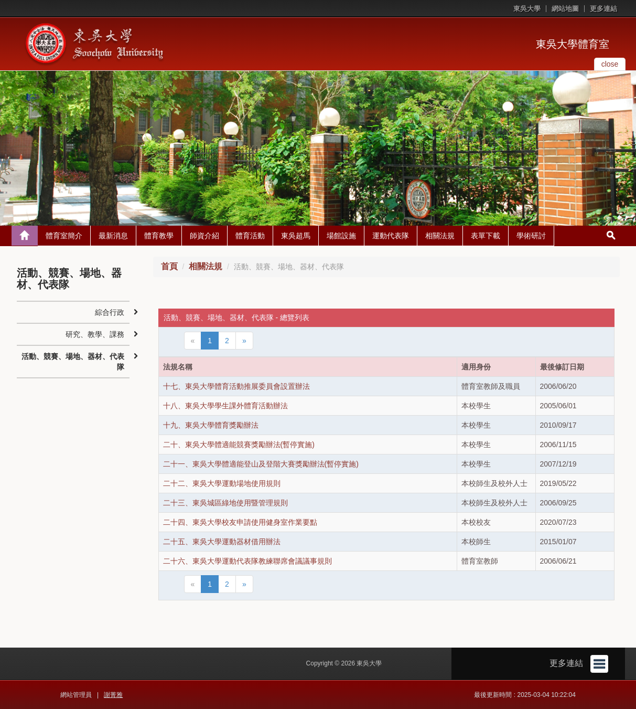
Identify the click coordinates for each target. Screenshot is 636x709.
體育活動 (250, 235)
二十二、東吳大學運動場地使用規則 (222, 483)
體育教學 (159, 235)
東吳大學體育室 (572, 44)
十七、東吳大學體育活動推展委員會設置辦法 (236, 386)
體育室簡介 (64, 235)
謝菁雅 (113, 695)
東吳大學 (527, 8)
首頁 (169, 266)
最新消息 (113, 235)
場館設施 (341, 235)
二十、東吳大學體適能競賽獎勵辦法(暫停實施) (239, 444)
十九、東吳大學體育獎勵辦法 (210, 425)
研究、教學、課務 (95, 334)
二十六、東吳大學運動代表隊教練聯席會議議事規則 (247, 561)
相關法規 (440, 235)
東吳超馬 (295, 235)
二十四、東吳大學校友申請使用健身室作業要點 (240, 522)
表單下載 (485, 235)
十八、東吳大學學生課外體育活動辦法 (225, 405)
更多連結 (603, 8)
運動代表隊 (390, 235)
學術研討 (531, 235)
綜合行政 (109, 312)
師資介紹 (204, 235)
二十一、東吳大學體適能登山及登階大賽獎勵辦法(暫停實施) (261, 464)
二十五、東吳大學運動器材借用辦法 (222, 541)
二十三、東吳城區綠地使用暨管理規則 (225, 503)
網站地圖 (565, 8)
